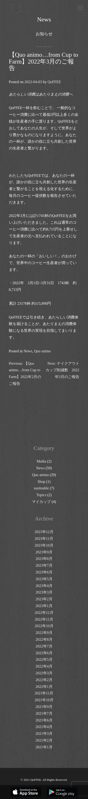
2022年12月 (44, 613)
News (28, 351)
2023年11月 (44, 539)
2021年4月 (44, 727)
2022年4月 (44, 666)
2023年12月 (44, 532)
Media (41, 461)
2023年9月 (44, 552)
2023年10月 (44, 545)
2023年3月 (44, 592)
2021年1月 (44, 747)
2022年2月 (44, 680)
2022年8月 (44, 639)
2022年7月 (44, 646)
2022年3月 (44, 673)
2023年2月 (44, 599)
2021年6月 (44, 720)
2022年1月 (44, 687)
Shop (41, 482)
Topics (41, 495)
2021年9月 (44, 707)
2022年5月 (44, 659)
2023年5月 (44, 579)
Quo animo (42, 351)
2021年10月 (44, 700)
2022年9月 (44, 633)
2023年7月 (44, 565)
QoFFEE (54, 82)
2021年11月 (44, 693)
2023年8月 (44, 559)
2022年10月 (44, 626)
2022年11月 (44, 619)
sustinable (41, 488)
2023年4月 (44, 586)
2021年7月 (44, 713)
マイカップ (41, 502)
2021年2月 (44, 740)
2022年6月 (44, 653)
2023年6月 (44, 572)
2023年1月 (44, 606)
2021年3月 (44, 733)
